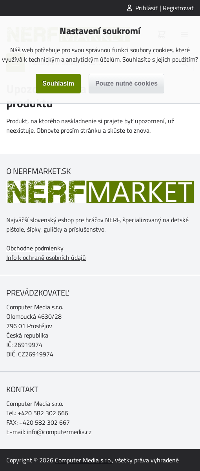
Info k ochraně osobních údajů (46, 257)
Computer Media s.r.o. (83, 460)
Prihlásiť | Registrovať (164, 8)
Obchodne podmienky (35, 248)
